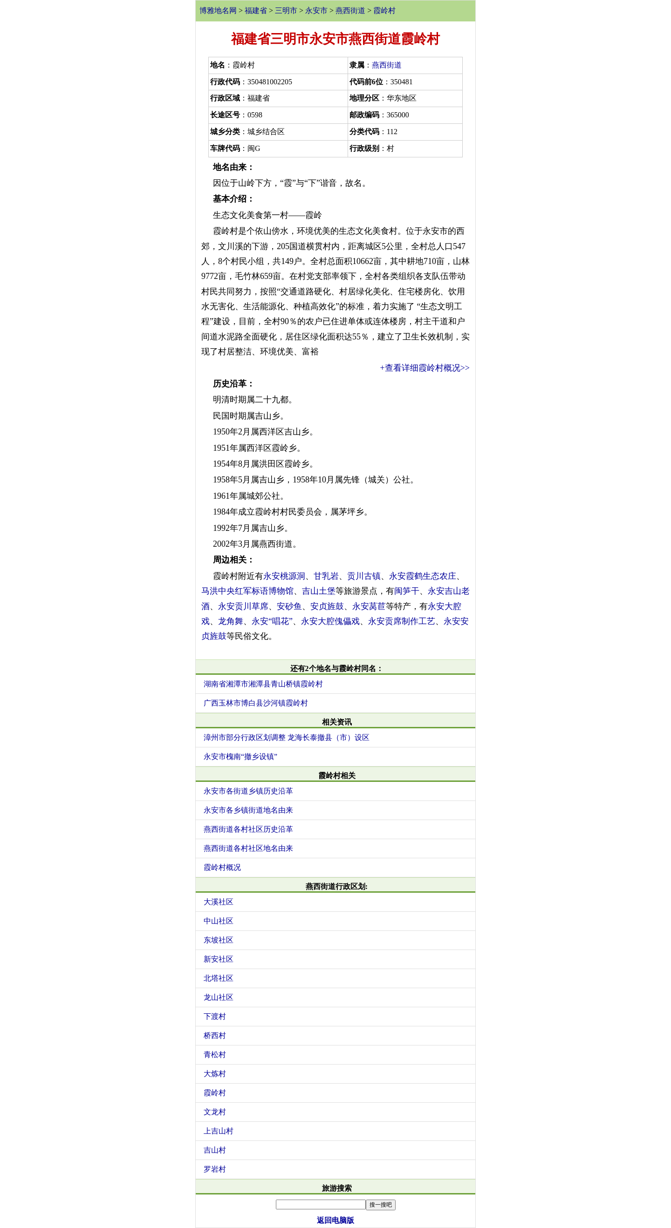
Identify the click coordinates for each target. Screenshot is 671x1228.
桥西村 (215, 1035)
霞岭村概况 (222, 867)
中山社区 (218, 921)
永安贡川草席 (243, 606)
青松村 (215, 1054)
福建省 (256, 10)
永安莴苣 (369, 606)
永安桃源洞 (284, 576)
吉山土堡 (319, 591)
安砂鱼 (289, 606)
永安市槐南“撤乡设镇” (240, 756)
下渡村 (215, 1016)
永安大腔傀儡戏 (330, 621)
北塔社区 (218, 978)
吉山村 (215, 1150)
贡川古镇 (364, 576)
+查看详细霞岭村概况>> (425, 368)
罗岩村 (215, 1169)
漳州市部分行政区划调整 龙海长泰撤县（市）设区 (287, 737)
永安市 (316, 10)
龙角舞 (230, 621)
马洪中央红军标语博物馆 (247, 591)
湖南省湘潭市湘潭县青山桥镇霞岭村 (263, 684)
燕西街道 (350, 10)
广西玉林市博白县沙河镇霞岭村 (256, 703)
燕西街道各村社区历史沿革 (248, 829)
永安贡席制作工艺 (401, 621)
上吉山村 (218, 1131)
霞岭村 (384, 10)
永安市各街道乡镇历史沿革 (248, 791)
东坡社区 (218, 940)
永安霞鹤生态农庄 (422, 576)
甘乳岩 (326, 576)
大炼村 (215, 1074)
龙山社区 (218, 997)
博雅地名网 (218, 10)
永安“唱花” (272, 621)
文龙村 (215, 1112)
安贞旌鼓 (327, 606)
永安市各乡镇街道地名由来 (248, 810)
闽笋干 (406, 591)
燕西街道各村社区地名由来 (248, 848)
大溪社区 (218, 902)
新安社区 (218, 959)
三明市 (286, 10)
